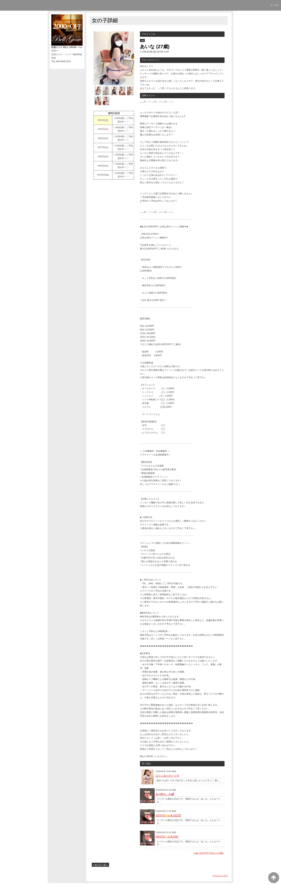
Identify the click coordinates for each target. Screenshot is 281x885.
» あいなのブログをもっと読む (209, 853)
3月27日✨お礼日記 (167, 836)
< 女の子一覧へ (100, 864)
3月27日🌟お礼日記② (168, 815)
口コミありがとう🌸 (167, 775)
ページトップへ (220, 875)
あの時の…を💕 (165, 794)
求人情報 (274, 5)
